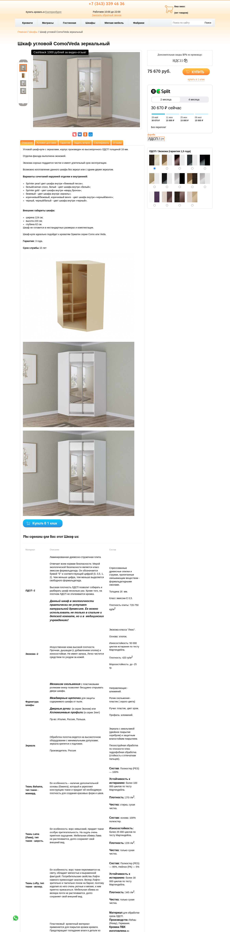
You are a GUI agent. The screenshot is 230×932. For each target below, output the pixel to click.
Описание (27, 142)
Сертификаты (101, 142)
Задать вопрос (82, 142)
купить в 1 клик (196, 79)
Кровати (29, 22)
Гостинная (71, 22)
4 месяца (194, 99)
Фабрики (140, 22)
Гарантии (65, 142)
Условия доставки (46, 142)
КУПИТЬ (198, 72)
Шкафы (90, 22)
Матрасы (47, 22)
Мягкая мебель (116, 22)
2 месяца (166, 99)
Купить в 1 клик (44, 523)
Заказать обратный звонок (106, 15)
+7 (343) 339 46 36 (107, 4)
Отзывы (117, 142)
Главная (22, 32)
